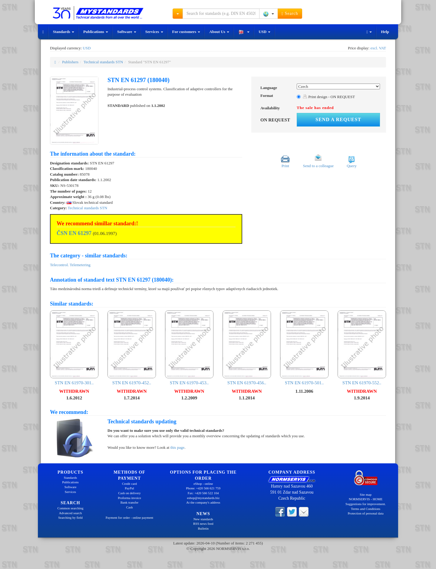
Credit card (129, 483)
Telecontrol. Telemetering (70, 265)
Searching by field (70, 517)
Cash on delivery (129, 493)
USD (264, 31)
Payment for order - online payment (129, 517)
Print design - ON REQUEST (329, 96)
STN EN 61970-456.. (247, 347)
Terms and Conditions (365, 509)
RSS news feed (203, 523)
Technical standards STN (103, 62)
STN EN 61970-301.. (74, 347)
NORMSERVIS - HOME (366, 499)
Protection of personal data (365, 513)
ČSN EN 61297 (74, 233)
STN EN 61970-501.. (304, 347)
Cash (129, 507)
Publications (95, 31)
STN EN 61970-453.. (189, 347)
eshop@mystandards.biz (203, 498)
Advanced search (70, 513)
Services (154, 31)
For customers (186, 31)
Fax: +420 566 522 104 (203, 493)
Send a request (338, 119)
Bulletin (203, 528)
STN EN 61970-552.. (362, 347)
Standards (63, 31)
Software (126, 31)
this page (177, 447)
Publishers (70, 62)
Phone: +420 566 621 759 (203, 488)
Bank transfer (130, 502)
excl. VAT (378, 48)
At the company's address (203, 502)
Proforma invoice (129, 498)
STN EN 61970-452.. (131, 347)
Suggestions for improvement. (365, 504)
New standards (203, 519)
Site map (366, 494)
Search (290, 13)
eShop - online (203, 483)
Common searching (71, 508)
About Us (219, 31)
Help (385, 31)
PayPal (129, 488)
